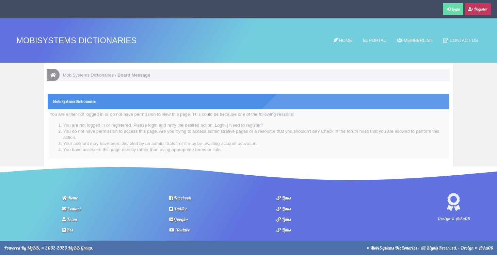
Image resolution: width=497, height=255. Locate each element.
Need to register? (246, 125)
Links (283, 198)
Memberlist (414, 40)
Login (220, 125)
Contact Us (460, 40)
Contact (71, 208)
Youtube (179, 230)
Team (69, 219)
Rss (67, 230)
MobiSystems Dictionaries (76, 40)
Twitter (178, 208)
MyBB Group (80, 248)
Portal (374, 40)
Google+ (178, 219)
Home (342, 40)
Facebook (180, 198)
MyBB (33, 248)
